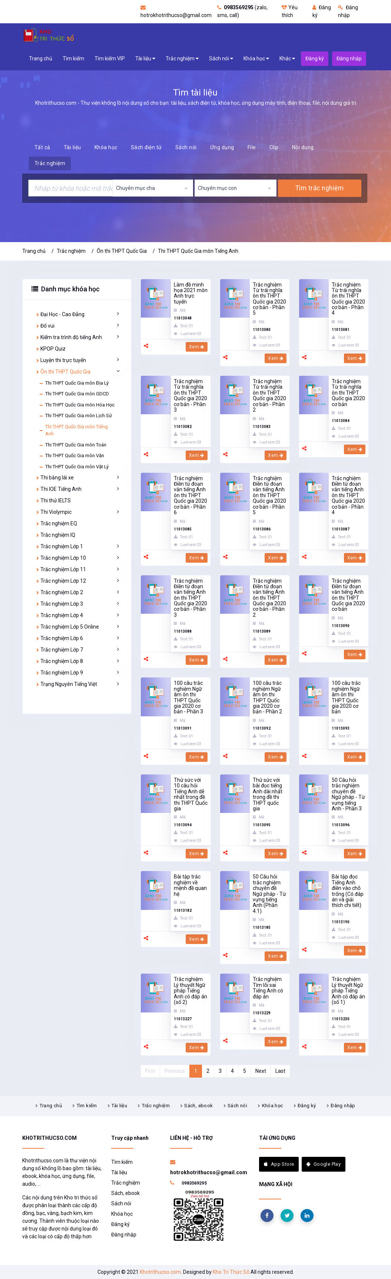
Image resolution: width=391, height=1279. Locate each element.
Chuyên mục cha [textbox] (135, 188)
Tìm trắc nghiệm (319, 188)
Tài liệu (145, 59)
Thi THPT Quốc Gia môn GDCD (74, 394)
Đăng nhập (343, 1105)
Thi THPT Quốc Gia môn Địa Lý (74, 383)
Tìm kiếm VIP (110, 58)
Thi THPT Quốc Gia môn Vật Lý (74, 467)
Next (260, 1071)
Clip (274, 147)
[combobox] (153, 188)
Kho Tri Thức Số (231, 1272)
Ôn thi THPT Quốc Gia (122, 251)
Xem (196, 346)
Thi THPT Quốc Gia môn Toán (72, 445)
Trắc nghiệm (182, 59)
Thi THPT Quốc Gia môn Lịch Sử (75, 415)
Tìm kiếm (73, 58)
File (252, 147)
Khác (287, 59)
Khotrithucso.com (160, 1272)
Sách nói (221, 59)
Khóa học (256, 59)
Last (280, 1071)
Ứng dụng (222, 147)
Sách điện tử (146, 147)
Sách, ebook (198, 1105)
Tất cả (42, 147)
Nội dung (303, 147)
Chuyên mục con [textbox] (217, 188)
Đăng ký (307, 1105)
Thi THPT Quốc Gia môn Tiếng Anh (198, 251)
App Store (279, 1164)
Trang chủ (40, 58)
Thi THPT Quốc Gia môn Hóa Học (77, 405)
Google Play (323, 1164)
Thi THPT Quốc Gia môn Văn (71, 455)
